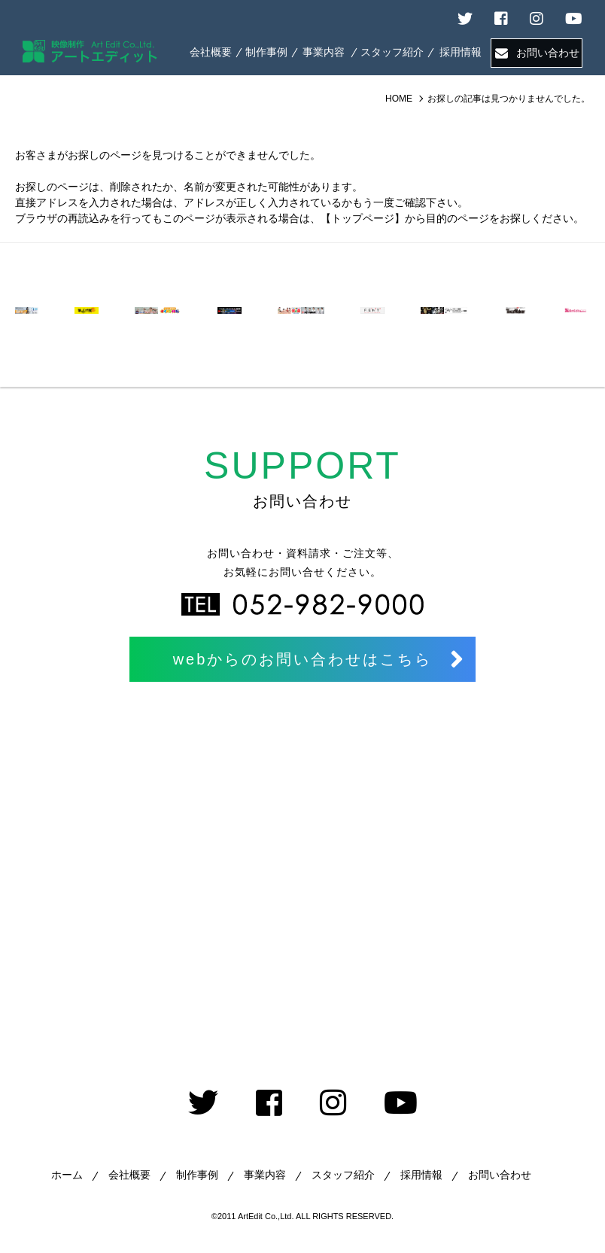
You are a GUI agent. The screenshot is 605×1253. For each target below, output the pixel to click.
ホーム (67, 1175)
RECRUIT (460, 52)
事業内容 (265, 1175)
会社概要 (129, 1175)
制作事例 (197, 1175)
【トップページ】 (363, 218)
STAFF (392, 52)
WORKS (266, 52)
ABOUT (211, 52)
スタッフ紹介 (343, 1175)
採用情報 (421, 1175)
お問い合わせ (547, 53)
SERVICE (324, 52)
